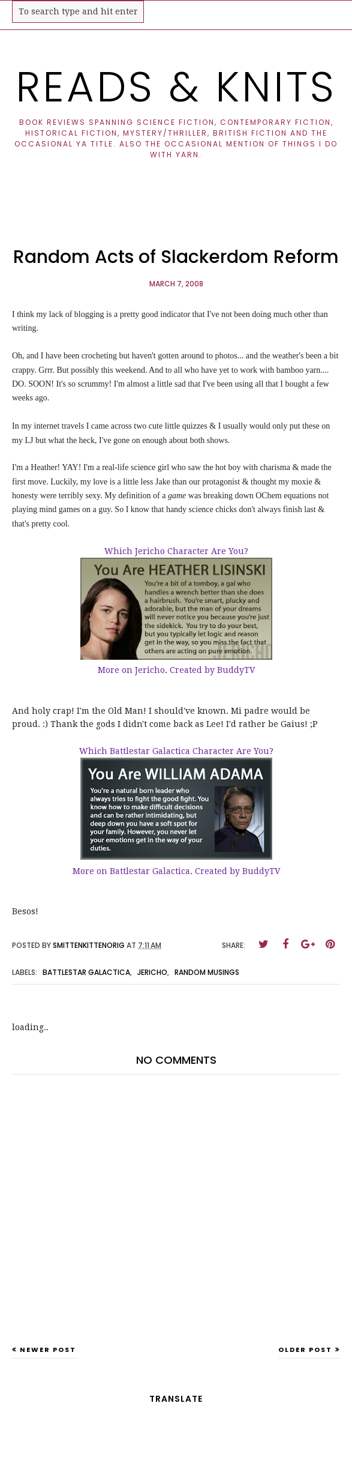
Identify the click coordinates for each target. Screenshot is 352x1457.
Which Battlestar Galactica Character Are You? (176, 751)
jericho (152, 972)
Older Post (305, 1349)
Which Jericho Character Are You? (176, 551)
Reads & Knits (176, 86)
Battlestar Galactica (150, 871)
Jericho (150, 670)
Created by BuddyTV (212, 670)
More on (116, 670)
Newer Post (48, 1349)
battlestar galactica (86, 972)
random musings (207, 972)
